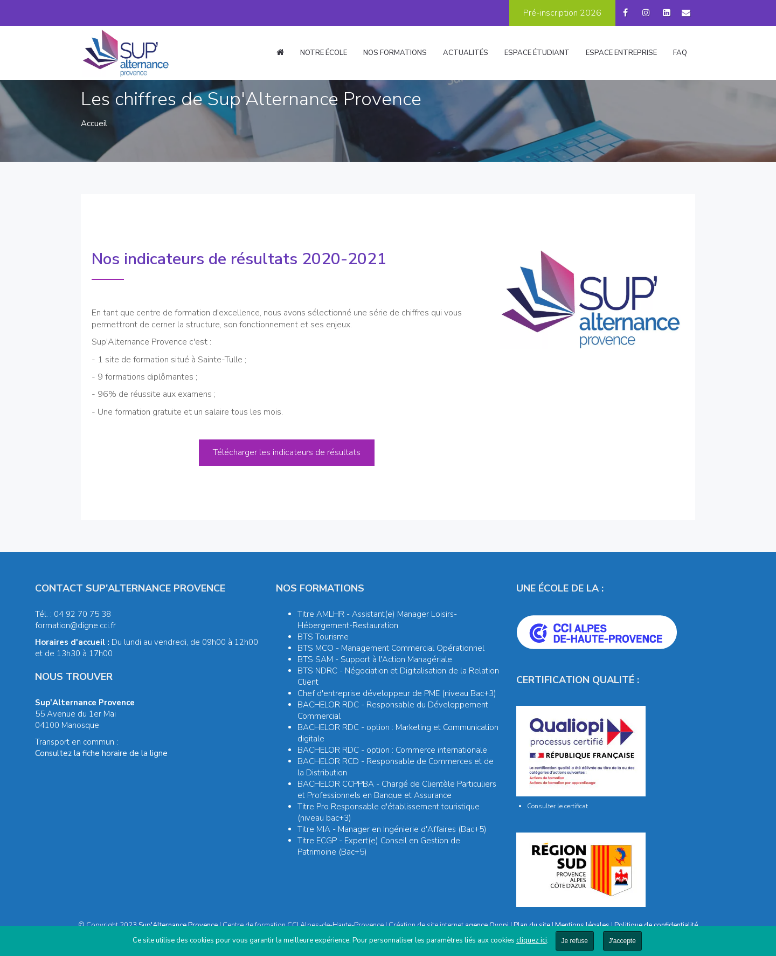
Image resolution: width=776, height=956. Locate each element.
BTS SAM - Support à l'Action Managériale (374, 659)
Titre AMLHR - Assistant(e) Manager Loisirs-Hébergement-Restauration (377, 620)
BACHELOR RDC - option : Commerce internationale (392, 750)
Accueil (94, 123)
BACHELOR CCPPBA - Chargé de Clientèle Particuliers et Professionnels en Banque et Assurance (396, 790)
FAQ (680, 53)
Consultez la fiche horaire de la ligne (101, 753)
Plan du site (532, 925)
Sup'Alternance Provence (178, 925)
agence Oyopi (487, 925)
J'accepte (622, 941)
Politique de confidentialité (656, 925)
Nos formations (395, 53)
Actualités (465, 53)
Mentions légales (582, 925)
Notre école (323, 53)
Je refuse (575, 941)
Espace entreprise (621, 53)
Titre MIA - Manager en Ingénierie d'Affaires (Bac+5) (392, 829)
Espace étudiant (537, 53)
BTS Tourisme (323, 636)
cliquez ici (531, 940)
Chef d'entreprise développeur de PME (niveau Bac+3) (396, 693)
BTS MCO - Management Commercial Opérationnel (390, 648)
